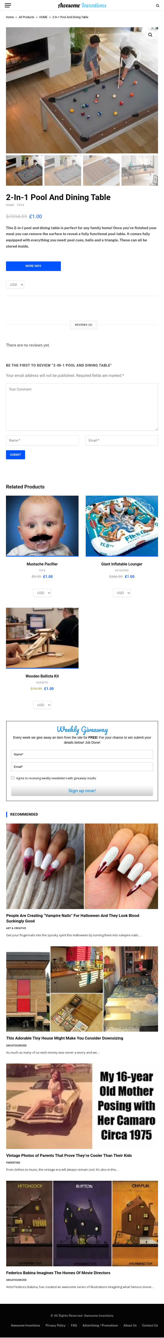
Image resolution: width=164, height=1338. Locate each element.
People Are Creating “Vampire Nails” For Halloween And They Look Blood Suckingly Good (72, 919)
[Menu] (8, 5)
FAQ (74, 1326)
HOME (43, 17)
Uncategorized (16, 1046)
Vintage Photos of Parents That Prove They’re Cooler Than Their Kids (69, 1156)
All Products (26, 17)
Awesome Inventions (25, 1326)
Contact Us (150, 1326)
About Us (130, 1326)
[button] (150, 35)
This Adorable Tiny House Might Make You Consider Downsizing (64, 1038)
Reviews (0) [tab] (83, 325)
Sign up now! (82, 791)
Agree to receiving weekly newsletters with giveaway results (53, 779)
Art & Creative (16, 928)
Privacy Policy (56, 1326)
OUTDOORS (122, 570)
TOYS (20, 205)
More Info (33, 266)
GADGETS (42, 683)
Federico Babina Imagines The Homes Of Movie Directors (58, 1273)
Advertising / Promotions (100, 1326)
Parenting (13, 1163)
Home (10, 17)
